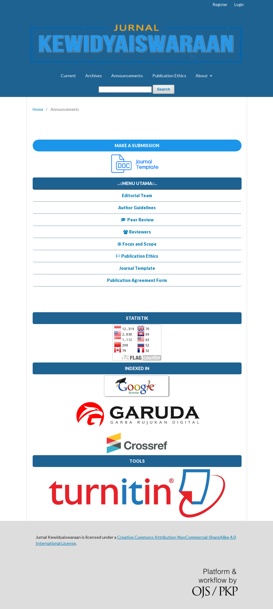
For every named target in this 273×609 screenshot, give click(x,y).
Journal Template (137, 268)
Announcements (127, 75)
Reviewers (137, 231)
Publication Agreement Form (137, 280)
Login (239, 4)
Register (220, 4)
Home (38, 109)
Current (68, 75)
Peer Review (137, 219)
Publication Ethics (169, 75)
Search (163, 89)
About (202, 75)
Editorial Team (137, 195)
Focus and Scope (137, 244)
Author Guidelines (137, 207)
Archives (93, 75)
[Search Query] (125, 89)
